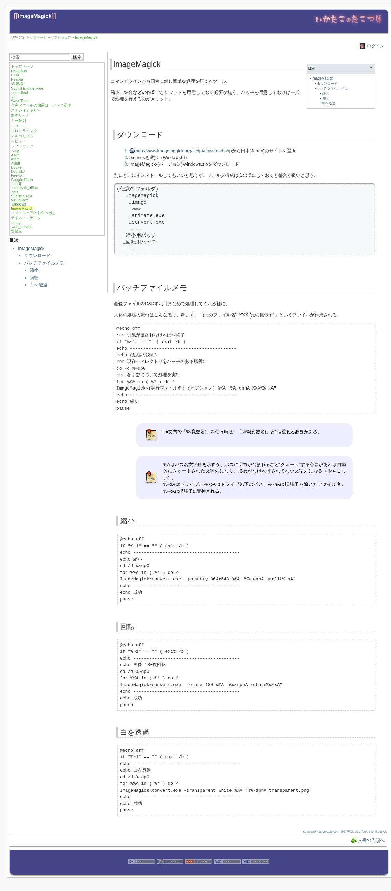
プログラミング (24, 131)
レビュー (18, 141)
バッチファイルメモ (44, 263)
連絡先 (16, 231)
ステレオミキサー (26, 110)
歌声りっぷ (20, 115)
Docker (17, 167)
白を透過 (38, 284)
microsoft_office (25, 188)
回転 (34, 277)
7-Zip (15, 151)
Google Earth (22, 180)
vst (14, 97)
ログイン (376, 45)
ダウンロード (37, 255)
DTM (15, 75)
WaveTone (20, 101)
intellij (16, 184)
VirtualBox (19, 200)
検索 (77, 56)
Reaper (17, 79)
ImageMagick (35, 16)
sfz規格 (17, 84)
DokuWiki (19, 71)
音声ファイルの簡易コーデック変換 (41, 105)
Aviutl (15, 163)
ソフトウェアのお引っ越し (33, 213)
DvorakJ (18, 171)
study (16, 223)
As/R (15, 155)
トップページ (36, 37)
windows (19, 204)
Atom (15, 159)
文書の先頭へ (371, 840)
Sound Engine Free (27, 88)
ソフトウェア (61, 37)
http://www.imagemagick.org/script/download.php (184, 150)
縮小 (34, 270)
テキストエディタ (26, 218)
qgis (15, 192)
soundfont (20, 92)
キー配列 (18, 120)
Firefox (17, 175)
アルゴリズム (22, 136)
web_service (22, 227)
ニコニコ (18, 126)
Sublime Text (21, 196)
